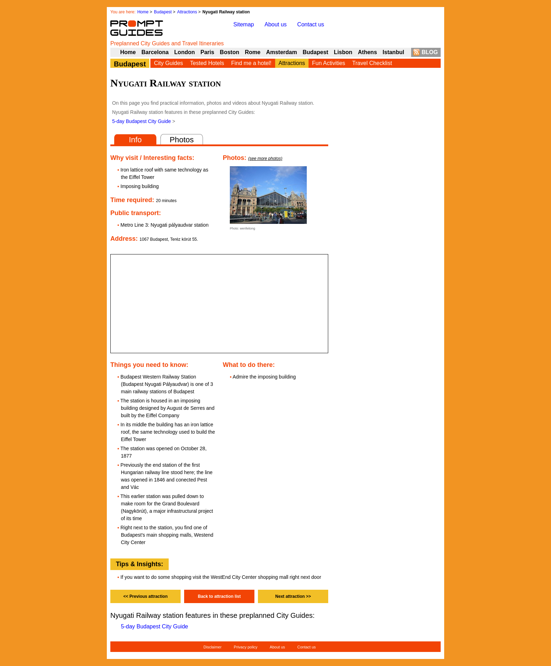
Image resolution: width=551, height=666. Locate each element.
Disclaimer (212, 647)
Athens (367, 52)
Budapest (163, 11)
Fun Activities (328, 63)
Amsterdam (281, 52)
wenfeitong (247, 228)
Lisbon (343, 52)
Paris (207, 52)
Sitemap (243, 24)
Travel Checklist (372, 63)
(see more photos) (265, 158)
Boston (229, 52)
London (184, 52)
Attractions (187, 11)
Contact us (310, 24)
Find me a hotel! (251, 63)
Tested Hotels (207, 63)
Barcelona (154, 52)
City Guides (168, 63)
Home (143, 11)
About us (276, 24)
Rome (252, 52)
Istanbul (393, 52)
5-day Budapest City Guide (141, 121)
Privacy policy (245, 647)
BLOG (430, 52)
